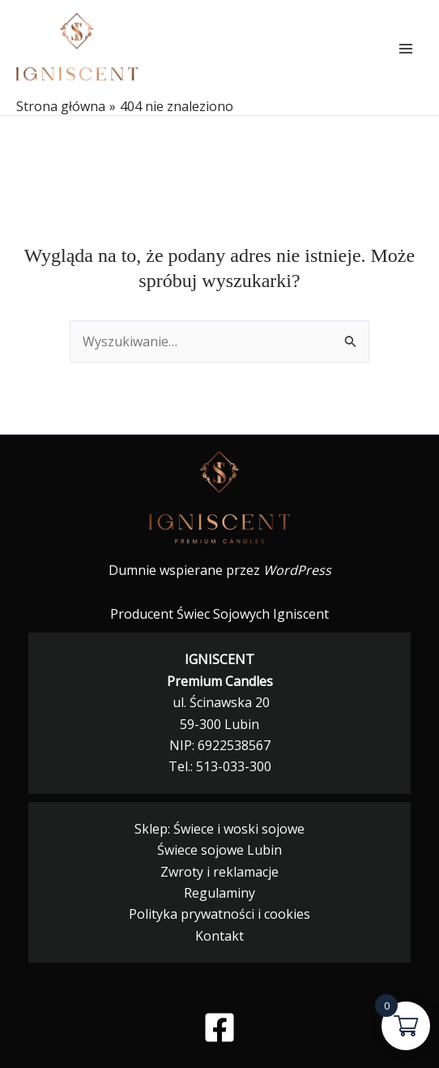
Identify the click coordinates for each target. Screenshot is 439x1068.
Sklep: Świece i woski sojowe (219, 829)
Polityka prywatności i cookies (219, 914)
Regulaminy (219, 893)
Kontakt (219, 936)
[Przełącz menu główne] (406, 49)
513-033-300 (233, 766)
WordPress (297, 570)
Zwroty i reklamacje (219, 872)
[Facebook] (219, 1027)
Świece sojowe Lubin (219, 850)
